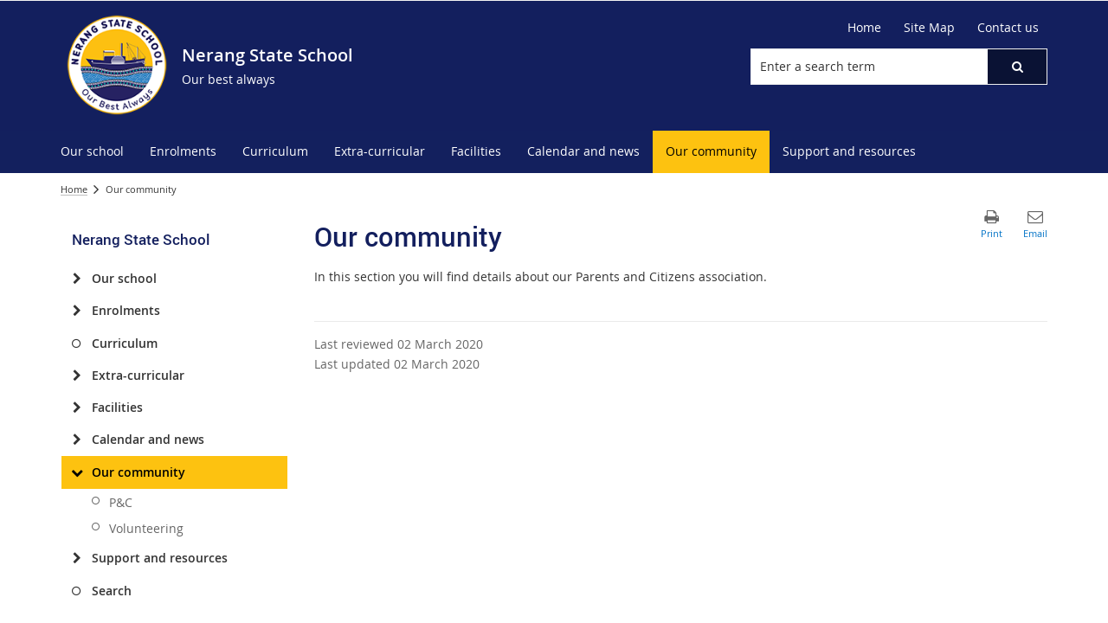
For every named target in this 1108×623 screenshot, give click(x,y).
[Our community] (76, 472)
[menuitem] (92, 152)
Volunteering (146, 528)
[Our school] (76, 278)
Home (74, 189)
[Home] (864, 28)
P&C (120, 502)
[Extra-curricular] (76, 375)
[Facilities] (76, 407)
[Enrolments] (76, 310)
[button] (1017, 66)
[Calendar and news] (76, 439)
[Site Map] (929, 28)
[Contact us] (1008, 28)
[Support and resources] (76, 558)
